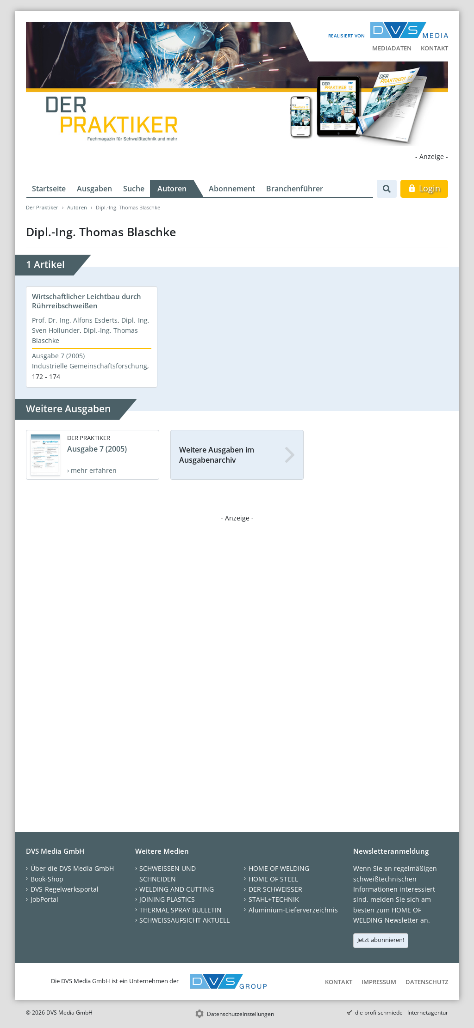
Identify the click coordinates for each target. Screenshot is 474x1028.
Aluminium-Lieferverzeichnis (293, 910)
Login (424, 188)
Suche (133, 189)
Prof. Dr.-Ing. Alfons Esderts (75, 320)
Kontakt (434, 48)
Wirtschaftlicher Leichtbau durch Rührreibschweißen (86, 301)
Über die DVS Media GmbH (72, 868)
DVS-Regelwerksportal (65, 889)
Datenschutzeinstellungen (240, 1014)
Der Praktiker (42, 207)
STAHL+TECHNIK (274, 899)
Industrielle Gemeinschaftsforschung (89, 365)
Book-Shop (47, 879)
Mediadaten (392, 48)
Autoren (172, 189)
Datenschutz (426, 982)
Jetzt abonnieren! (380, 940)
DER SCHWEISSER (275, 889)
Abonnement (232, 189)
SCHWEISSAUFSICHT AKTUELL (184, 920)
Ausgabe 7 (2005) (58, 355)
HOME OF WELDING (279, 868)
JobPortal (44, 899)
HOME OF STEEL (273, 879)
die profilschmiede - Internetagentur (401, 1012)
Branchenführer (294, 189)
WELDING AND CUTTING (176, 889)
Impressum (379, 982)
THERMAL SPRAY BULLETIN (180, 910)
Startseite (49, 189)
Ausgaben (94, 189)
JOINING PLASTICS (167, 899)
